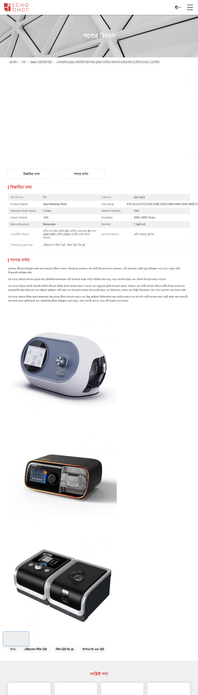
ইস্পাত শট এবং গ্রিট (93, 649)
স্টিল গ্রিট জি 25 (65, 649)
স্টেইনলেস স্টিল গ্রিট (35, 649)
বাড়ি (13, 62)
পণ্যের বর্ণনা (81, 174)
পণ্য (23, 62)
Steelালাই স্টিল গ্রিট (41, 62)
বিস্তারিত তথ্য (31, 174)
